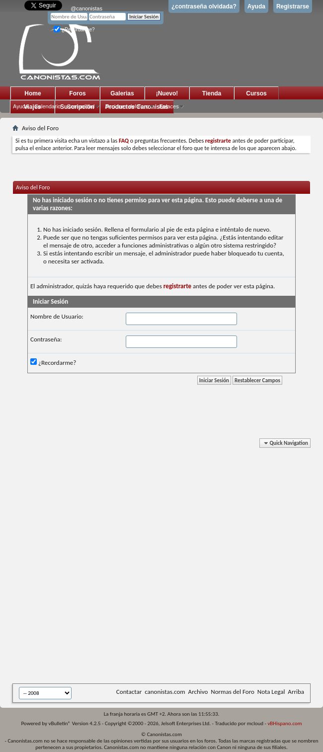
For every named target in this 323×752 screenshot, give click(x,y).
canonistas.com (165, 691)
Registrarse (292, 6)
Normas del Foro (232, 691)
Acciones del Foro (127, 106)
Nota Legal (271, 691)
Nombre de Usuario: (56, 316)
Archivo (198, 691)
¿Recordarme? (74, 29)
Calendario (47, 106)
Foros (77, 93)
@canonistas (86, 8)
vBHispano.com (284, 723)
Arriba (296, 691)
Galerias (122, 93)
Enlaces (169, 106)
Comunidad (80, 106)
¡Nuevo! (167, 93)
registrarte (177, 286)
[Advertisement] (116, 562)
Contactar (129, 691)
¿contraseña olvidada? (204, 6)
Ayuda (256, 6)
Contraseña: (46, 339)
